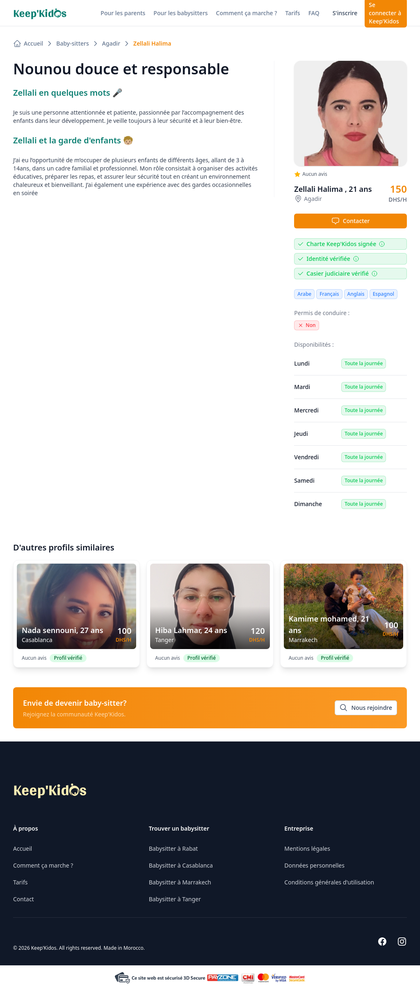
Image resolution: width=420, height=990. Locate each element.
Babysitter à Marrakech (180, 882)
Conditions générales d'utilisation (329, 882)
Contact (23, 899)
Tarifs (20, 882)
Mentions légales (307, 848)
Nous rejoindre (366, 708)
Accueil (22, 848)
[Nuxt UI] (40, 13)
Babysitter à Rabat (173, 848)
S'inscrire (345, 13)
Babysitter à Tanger (175, 899)
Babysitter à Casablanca (181, 865)
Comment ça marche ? (43, 865)
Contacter (350, 221)
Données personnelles (314, 865)
